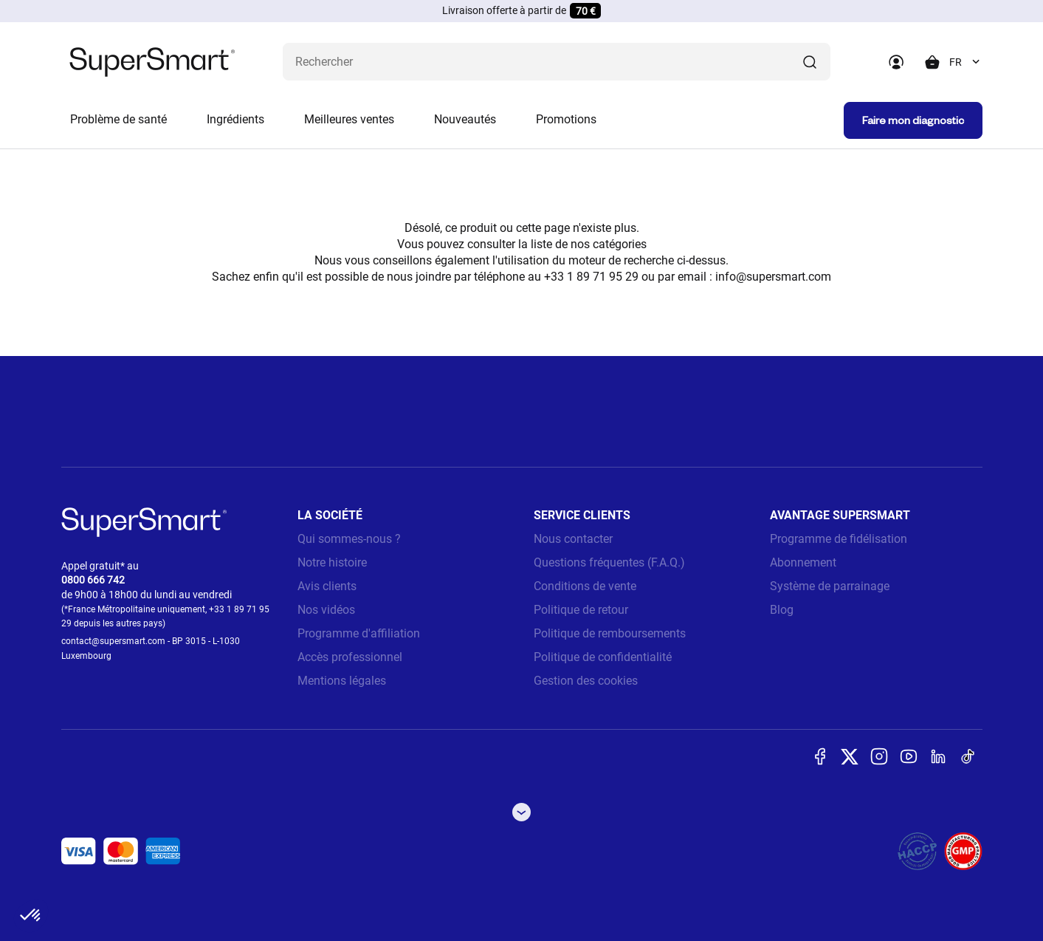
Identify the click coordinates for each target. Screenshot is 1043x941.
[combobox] (965, 62)
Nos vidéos (326, 610)
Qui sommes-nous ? (349, 539)
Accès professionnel (349, 657)
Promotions (566, 119)
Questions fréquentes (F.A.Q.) (609, 562)
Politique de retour (581, 610)
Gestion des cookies (586, 681)
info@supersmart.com (773, 277)
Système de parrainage (829, 586)
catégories (620, 244)
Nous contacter (573, 539)
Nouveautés (465, 119)
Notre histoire (332, 562)
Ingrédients (235, 119)
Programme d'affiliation (358, 633)
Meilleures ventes (349, 119)
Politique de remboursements (610, 633)
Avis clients (327, 586)
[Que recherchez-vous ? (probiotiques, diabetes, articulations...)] (556, 62)
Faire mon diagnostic (913, 120)
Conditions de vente (585, 586)
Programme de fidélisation (838, 539)
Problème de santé (118, 119)
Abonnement (803, 562)
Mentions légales (341, 681)
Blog (782, 610)
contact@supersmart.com (113, 641)
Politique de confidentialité (603, 657)
